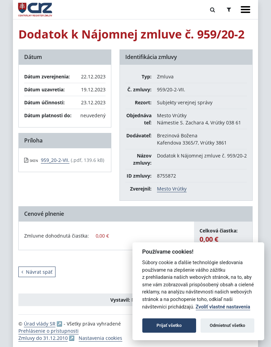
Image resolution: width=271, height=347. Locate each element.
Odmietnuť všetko (227, 325)
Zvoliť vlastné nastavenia (223, 307)
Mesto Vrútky (172, 188)
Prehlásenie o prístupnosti (48, 331)
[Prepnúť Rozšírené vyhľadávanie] (229, 9)
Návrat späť (36, 272)
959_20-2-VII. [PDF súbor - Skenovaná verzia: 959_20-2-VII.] (55, 160)
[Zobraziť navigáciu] (245, 9)
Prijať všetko (169, 325)
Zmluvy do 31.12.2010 (43, 338)
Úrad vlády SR (39, 323)
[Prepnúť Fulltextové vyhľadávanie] (213, 9)
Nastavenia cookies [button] (100, 338)
